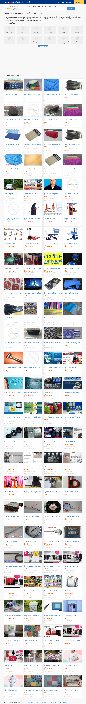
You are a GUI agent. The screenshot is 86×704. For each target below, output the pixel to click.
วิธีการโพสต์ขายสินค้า (41, 702)
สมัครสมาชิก (69, 2)
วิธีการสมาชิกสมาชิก (53, 702)
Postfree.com (17, 2)
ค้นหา (70, 8)
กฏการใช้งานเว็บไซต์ (30, 702)
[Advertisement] (43, 60)
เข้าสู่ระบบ (61, 2)
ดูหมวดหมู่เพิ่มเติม (43, 46)
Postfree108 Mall (63, 702)
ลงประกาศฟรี (78, 2)
